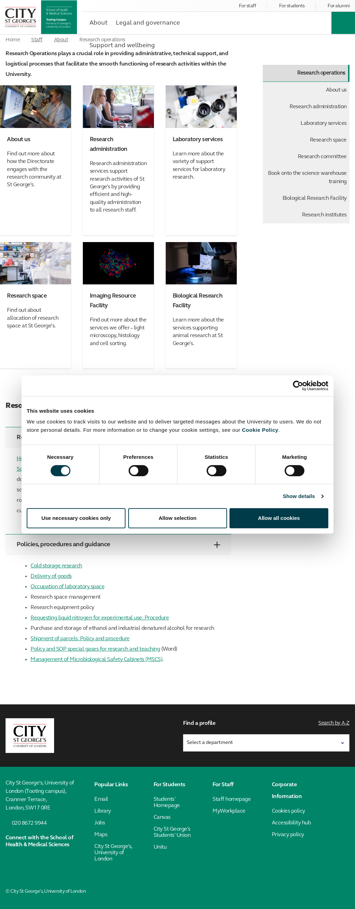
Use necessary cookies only (76, 518)
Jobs (99, 823)
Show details (299, 496)
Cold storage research (56, 566)
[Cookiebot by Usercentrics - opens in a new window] (298, 385)
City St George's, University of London (113, 853)
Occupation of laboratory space (67, 587)
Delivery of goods (51, 576)
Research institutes (324, 215)
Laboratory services (324, 123)
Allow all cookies (279, 518)
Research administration (318, 107)
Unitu (160, 847)
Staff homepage (232, 799)
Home (13, 40)
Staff (37, 40)
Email (101, 799)
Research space (328, 140)
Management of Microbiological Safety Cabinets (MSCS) (96, 659)
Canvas (162, 817)
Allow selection (177, 518)
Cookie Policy (260, 430)
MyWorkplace (229, 811)
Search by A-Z (334, 723)
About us (336, 90)
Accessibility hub (291, 823)
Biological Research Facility (315, 198)
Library (102, 811)
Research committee (322, 157)
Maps (100, 835)
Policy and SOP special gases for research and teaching (95, 649)
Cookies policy (288, 811)
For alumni (338, 6)
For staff (247, 6)
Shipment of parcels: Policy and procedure (80, 639)
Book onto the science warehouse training (307, 178)
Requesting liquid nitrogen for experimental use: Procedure (100, 618)
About (61, 40)
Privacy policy (288, 835)
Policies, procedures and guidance (118, 544)
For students (292, 6)
